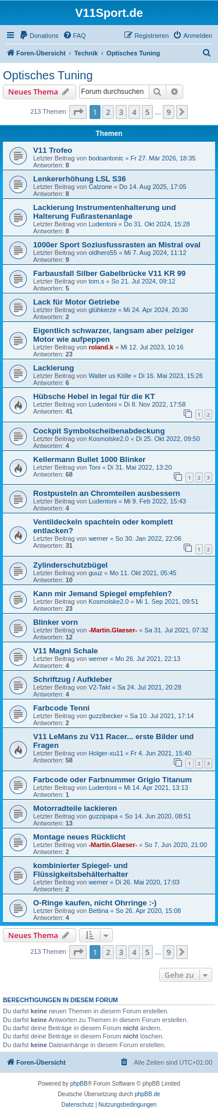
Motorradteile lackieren (75, 808)
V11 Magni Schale (65, 650)
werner (98, 538)
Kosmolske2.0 (108, 438)
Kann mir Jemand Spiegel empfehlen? (102, 593)
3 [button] (121, 112)
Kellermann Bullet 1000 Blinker (89, 459)
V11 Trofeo (52, 150)
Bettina (98, 910)
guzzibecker (105, 715)
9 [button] (168, 112)
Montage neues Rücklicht (79, 836)
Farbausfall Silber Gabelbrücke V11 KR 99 (109, 273)
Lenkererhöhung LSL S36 (79, 178)
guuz (95, 572)
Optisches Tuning (48, 75)
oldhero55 (102, 252)
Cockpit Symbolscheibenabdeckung (99, 430)
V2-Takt (99, 687)
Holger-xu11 (105, 753)
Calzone (100, 186)
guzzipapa (102, 816)
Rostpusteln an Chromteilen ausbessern (106, 493)
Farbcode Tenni (61, 708)
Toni (94, 467)
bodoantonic (105, 158)
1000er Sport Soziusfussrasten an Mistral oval (117, 244)
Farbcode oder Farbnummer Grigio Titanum (112, 779)
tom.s (96, 281)
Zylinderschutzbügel (70, 565)
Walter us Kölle (109, 375)
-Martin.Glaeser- (112, 630)
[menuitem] (39, 36)
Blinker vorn (55, 622)
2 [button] (108, 112)
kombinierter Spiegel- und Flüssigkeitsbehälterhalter (80, 870)
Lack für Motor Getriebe (76, 302)
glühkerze (102, 309)
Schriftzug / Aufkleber (72, 679)
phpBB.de (147, 1094)
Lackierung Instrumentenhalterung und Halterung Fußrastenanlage (104, 212)
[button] (78, 112)
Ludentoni (102, 224)
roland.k (100, 347)
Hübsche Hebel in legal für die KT (94, 396)
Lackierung (53, 367)
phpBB (79, 1083)
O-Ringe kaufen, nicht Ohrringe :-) (94, 902)
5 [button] (147, 112)
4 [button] (134, 112)
